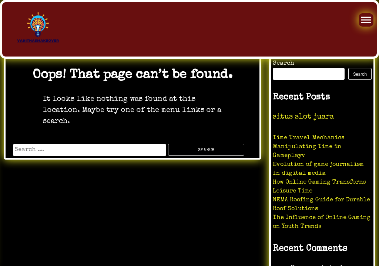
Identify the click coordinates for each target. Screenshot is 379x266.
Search (283, 63)
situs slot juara (303, 117)
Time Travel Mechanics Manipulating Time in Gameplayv (308, 147)
